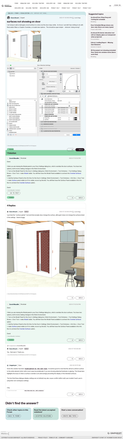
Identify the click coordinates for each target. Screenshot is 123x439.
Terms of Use (53, 437)
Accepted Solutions (43, 416)
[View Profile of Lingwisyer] (13, 365)
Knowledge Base (25, 3)
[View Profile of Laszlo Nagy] (77, 17)
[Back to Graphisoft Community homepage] (7, 5)
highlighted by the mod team (36, 369)
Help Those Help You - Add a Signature (34, 390)
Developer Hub (50, 3)
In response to (17, 345)
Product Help (55, 8)
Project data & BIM (96, 29)
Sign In (117, 5)
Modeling (93, 21)
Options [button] (83, 13)
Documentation (95, 39)
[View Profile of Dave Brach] (15, 18)
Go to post (14, 193)
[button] (24, 46)
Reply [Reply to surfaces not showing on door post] (81, 150)
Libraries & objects (96, 47)
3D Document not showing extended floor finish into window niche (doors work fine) (103, 52)
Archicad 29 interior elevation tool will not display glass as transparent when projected (103, 35)
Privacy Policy (43, 437)
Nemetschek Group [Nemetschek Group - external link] (115, 437)
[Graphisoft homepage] (115, 433)
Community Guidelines (66, 437)
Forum (16, 3)
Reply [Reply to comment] (81, 198)
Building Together (38, 3)
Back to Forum (13, 416)
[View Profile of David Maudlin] (14, 158)
